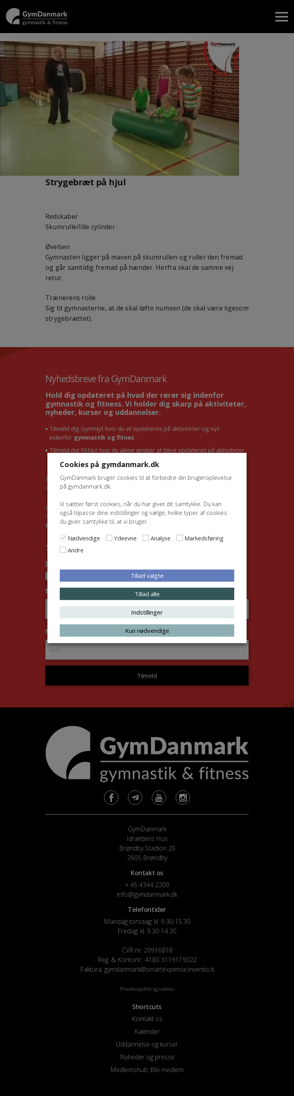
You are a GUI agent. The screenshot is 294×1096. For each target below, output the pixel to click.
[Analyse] (146, 538)
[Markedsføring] (179, 538)
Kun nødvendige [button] (147, 630)
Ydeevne (125, 538)
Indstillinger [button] (147, 612)
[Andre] (63, 550)
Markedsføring (203, 538)
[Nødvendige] (63, 538)
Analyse (161, 538)
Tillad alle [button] (147, 594)
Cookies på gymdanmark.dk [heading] (109, 464)
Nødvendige (84, 538)
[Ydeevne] (109, 538)
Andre (76, 550)
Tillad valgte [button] (147, 575)
